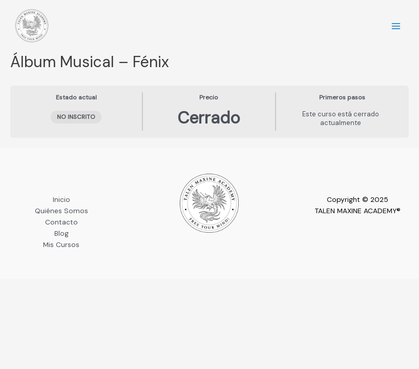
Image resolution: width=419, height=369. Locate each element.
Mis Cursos (61, 244)
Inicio (61, 199)
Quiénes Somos (61, 210)
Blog (61, 233)
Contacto (61, 222)
